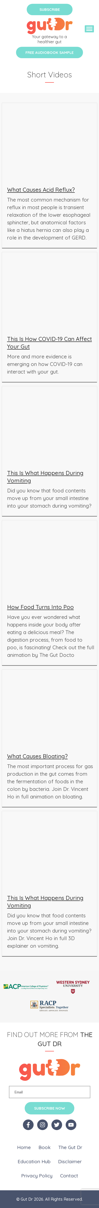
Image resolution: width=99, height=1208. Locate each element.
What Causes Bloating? (37, 756)
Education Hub (34, 1161)
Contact (69, 1176)
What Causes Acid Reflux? (41, 189)
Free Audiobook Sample (49, 52)
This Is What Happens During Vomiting (45, 476)
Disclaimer (70, 1161)
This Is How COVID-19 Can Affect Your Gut (49, 342)
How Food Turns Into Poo (40, 607)
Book (44, 1147)
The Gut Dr (70, 1147)
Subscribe (49, 9)
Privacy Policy (36, 1176)
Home (24, 1147)
